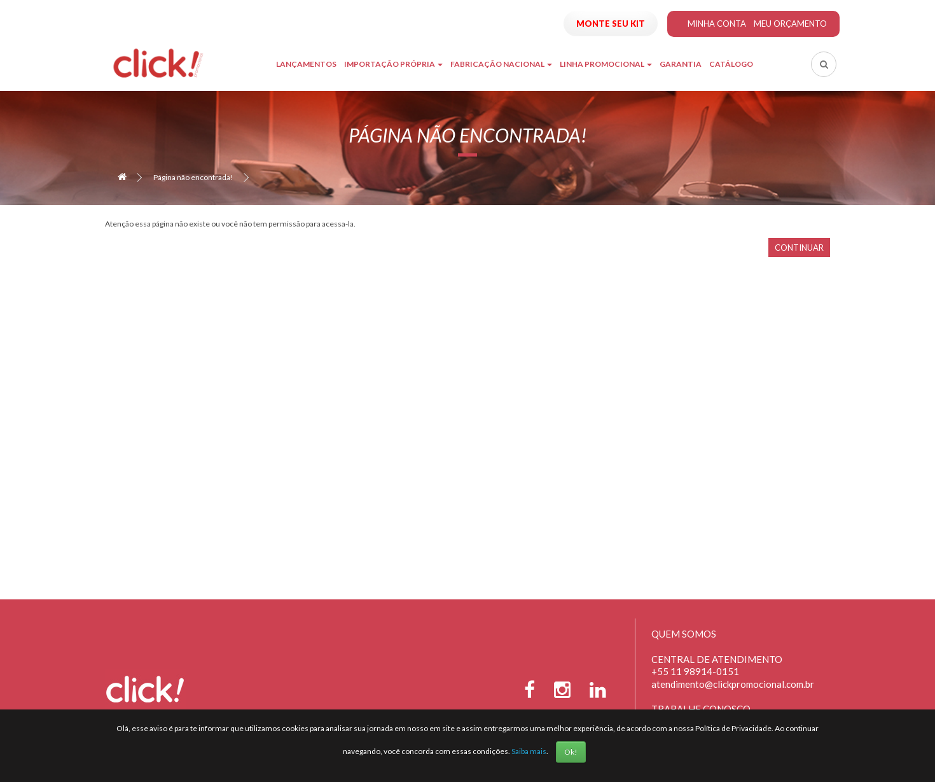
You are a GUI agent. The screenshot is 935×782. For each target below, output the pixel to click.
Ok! (571, 752)
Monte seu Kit (610, 23)
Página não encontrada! (193, 177)
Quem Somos (683, 633)
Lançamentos (306, 64)
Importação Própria (393, 64)
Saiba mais (528, 751)
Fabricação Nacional (501, 64)
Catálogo (731, 64)
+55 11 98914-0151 (695, 671)
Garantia (681, 64)
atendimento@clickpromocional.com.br (732, 684)
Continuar (799, 247)
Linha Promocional (606, 64)
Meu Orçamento (790, 23)
